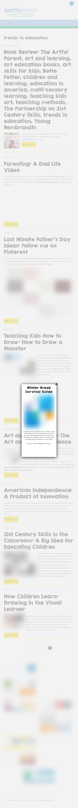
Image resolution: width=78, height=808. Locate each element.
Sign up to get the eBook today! (39, 535)
